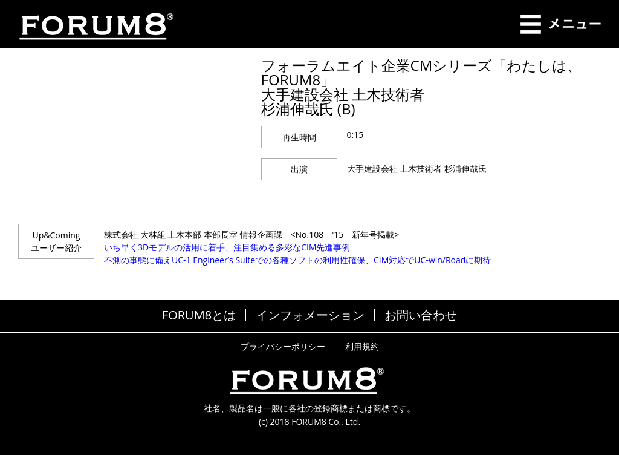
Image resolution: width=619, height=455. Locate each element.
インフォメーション (310, 315)
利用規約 (362, 346)
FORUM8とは (199, 315)
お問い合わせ (420, 315)
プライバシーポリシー (283, 346)
